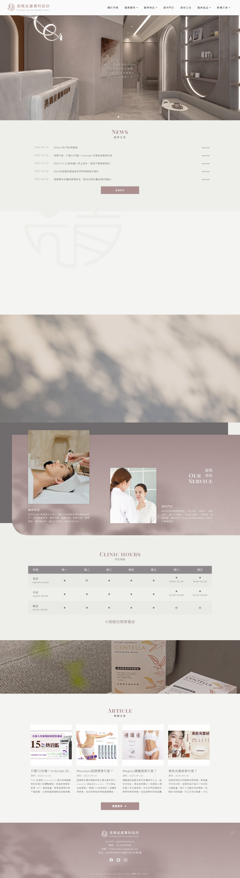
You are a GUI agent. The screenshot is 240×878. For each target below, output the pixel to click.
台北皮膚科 (95, 829)
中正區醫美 (131, 829)
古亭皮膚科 (143, 829)
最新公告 (185, 7)
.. (130, 874)
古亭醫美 (154, 829)
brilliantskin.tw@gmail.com (123, 849)
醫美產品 (202, 7)
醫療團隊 (130, 7)
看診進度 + (116, 384)
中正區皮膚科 (118, 829)
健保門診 (168, 7)
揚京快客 (108, 874)
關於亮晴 (112, 7)
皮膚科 (85, 829)
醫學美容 (149, 7)
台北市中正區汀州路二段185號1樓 (123, 852)
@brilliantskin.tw (125, 841)
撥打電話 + (154, 384)
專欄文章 (222, 7)
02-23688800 (123, 845)
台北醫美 (106, 829)
